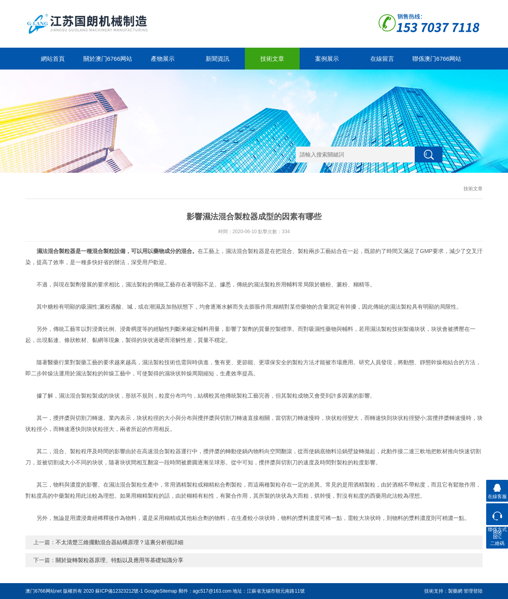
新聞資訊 (217, 58)
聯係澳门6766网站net (436, 62)
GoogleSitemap (160, 591)
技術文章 (272, 58)
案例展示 (327, 58)
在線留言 (382, 58)
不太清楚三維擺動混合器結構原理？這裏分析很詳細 (119, 542)
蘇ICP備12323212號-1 (119, 591)
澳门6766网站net (43, 591)
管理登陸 (473, 591)
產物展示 (163, 58)
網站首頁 (53, 58)
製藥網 (455, 591)
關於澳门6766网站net (107, 62)
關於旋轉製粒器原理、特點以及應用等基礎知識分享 (119, 560)
